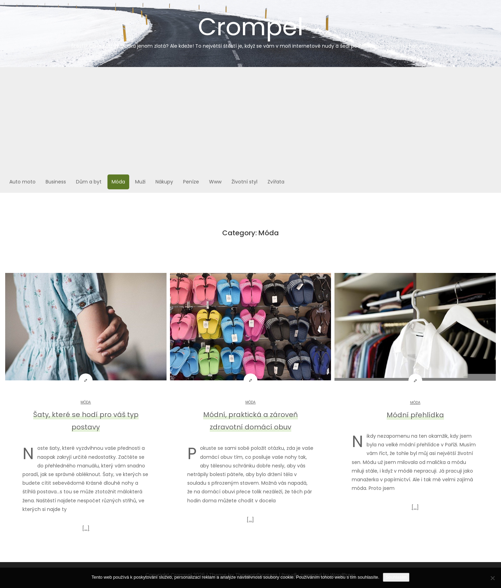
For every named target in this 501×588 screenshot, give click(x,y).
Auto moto (22, 181)
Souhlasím (396, 577)
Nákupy (164, 181)
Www (215, 181)
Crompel (250, 30)
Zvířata (275, 181)
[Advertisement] (250, 119)
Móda (118, 181)
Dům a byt (89, 181)
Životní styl (244, 181)
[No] (492, 578)
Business (56, 181)
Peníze (191, 181)
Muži (140, 181)
